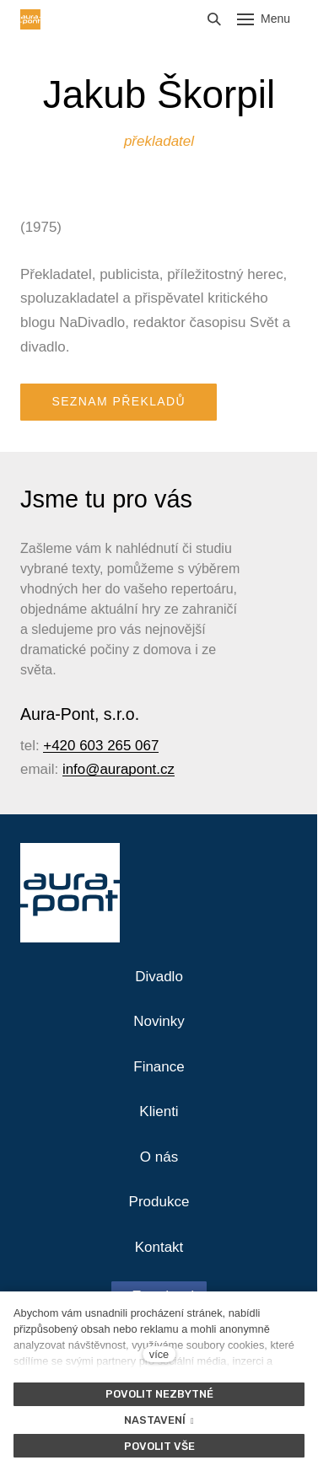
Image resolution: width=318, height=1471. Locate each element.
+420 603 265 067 (101, 746)
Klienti (158, 1111)
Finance (158, 1067)
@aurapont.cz (130, 769)
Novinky (158, 1021)
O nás (159, 1157)
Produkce (159, 1202)
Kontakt (159, 1247)
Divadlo (159, 977)
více (159, 1354)
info (73, 769)
